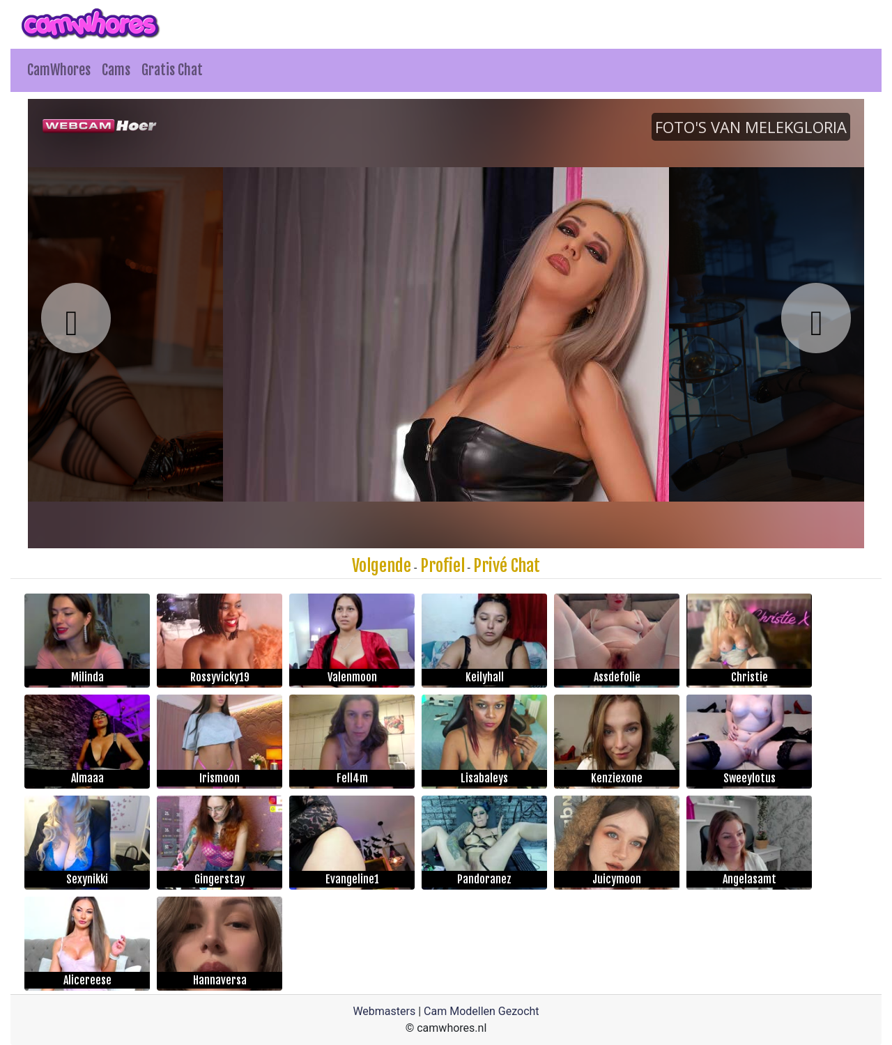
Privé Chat (506, 565)
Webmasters (384, 1011)
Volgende (381, 565)
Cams (116, 70)
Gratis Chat (172, 70)
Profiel (442, 565)
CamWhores (59, 70)
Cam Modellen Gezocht (481, 1011)
